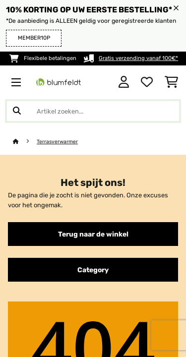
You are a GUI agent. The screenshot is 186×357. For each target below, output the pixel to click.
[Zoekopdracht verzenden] (17, 111)
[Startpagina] (25, 141)
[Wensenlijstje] (147, 82)
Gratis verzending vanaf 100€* (138, 58)
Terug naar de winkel (93, 234)
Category (93, 270)
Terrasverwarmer (57, 141)
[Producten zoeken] (93, 111)
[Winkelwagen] (171, 82)
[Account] (124, 82)
